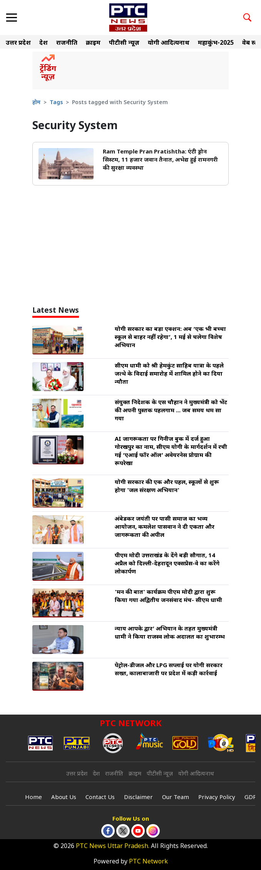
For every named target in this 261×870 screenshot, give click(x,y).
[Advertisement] (130, 249)
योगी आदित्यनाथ (168, 43)
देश (43, 43)
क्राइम (93, 43)
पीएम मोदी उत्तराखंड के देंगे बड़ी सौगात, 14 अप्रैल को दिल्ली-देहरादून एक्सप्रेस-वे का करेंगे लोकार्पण (167, 564)
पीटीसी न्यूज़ (124, 43)
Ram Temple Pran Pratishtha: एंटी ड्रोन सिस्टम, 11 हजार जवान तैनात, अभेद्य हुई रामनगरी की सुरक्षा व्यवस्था (160, 160)
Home (33, 797)
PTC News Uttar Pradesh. (112, 847)
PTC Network (148, 862)
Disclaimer (138, 797)
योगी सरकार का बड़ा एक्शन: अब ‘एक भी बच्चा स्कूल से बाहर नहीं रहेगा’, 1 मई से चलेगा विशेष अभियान (170, 337)
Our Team (175, 797)
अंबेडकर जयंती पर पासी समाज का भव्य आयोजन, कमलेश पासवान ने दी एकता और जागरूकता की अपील (164, 527)
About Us (63, 797)
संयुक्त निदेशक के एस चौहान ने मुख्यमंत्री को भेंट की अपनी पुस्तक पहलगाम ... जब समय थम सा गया (171, 411)
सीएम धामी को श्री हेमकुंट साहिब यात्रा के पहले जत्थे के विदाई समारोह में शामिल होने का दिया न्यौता (169, 374)
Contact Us (100, 797)
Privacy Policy (216, 797)
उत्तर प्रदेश (18, 43)
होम (36, 102)
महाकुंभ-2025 (216, 43)
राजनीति (66, 43)
